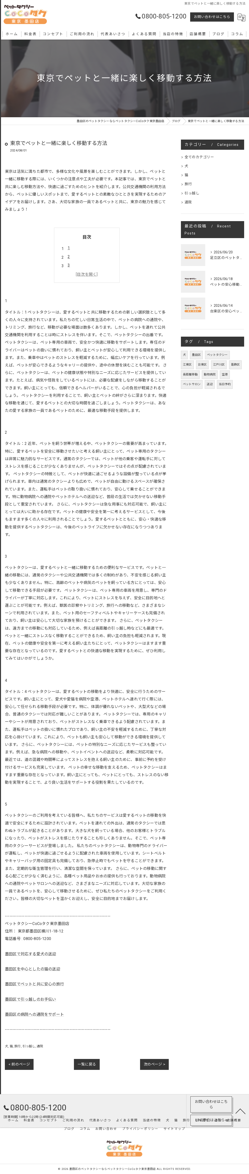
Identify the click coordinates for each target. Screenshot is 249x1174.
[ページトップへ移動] (240, 1111)
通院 (40, 1046)
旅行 (17, 1046)
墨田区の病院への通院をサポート (34, 1014)
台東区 (202, 364)
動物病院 (210, 374)
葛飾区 (235, 364)
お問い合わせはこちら (212, 17)
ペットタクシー (217, 355)
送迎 (210, 384)
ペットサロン (192, 384)
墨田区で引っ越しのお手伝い (30, 999)
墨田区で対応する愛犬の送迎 (30, 954)
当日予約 (225, 384)
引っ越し (28, 1046)
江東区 (187, 364)
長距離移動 (190, 374)
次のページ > (154, 1064)
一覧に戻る (87, 1064)
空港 (225, 374)
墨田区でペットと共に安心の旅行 (34, 984)
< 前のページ (19, 1064)
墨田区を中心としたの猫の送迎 (32, 969)
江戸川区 (219, 364)
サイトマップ (174, 1129)
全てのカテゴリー (199, 157)
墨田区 (196, 355)
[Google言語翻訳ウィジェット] (241, 17)
